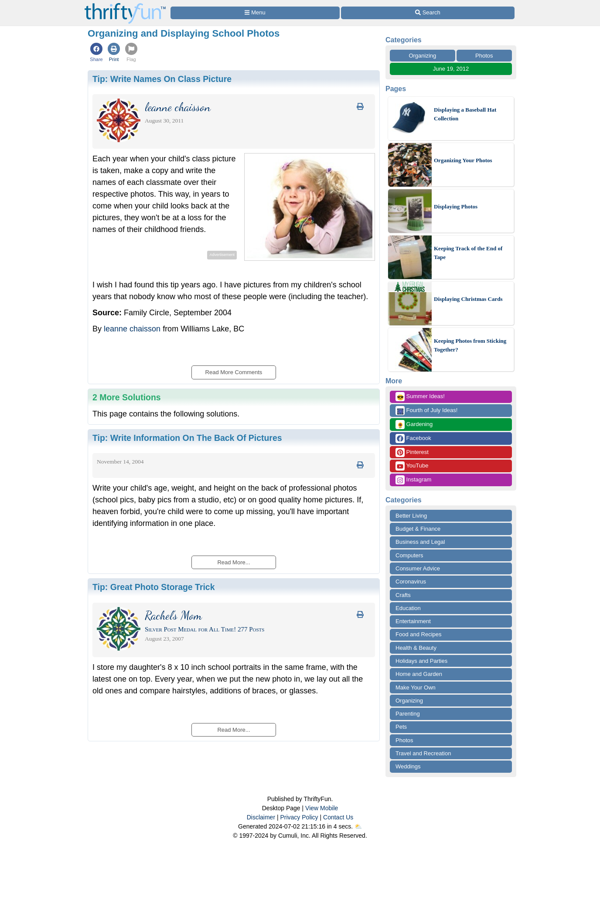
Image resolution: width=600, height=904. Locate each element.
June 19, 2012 (451, 68)
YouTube (411, 466)
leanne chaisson (132, 328)
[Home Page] (125, 5)
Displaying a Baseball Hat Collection (465, 114)
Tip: (162, 79)
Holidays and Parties (421, 661)
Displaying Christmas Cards (468, 299)
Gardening (414, 424)
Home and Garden (418, 674)
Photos (484, 55)
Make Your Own (415, 687)
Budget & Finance (417, 528)
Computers (409, 555)
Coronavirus (410, 581)
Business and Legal (420, 542)
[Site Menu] (255, 13)
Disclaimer (261, 817)
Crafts (403, 595)
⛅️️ (358, 826)
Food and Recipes (418, 634)
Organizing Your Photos (463, 160)
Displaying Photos (455, 206)
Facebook (413, 438)
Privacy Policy (299, 817)
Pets (401, 726)
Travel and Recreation (423, 753)
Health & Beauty (415, 648)
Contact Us (338, 817)
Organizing (422, 55)
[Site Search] (428, 13)
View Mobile (321, 808)
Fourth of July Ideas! (426, 410)
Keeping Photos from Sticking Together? (470, 345)
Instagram (413, 479)
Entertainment (413, 621)
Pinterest (412, 452)
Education (408, 608)
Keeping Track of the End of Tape (468, 252)
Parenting (407, 713)
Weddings (408, 766)
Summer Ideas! (420, 396)
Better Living (411, 515)
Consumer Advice (417, 568)
